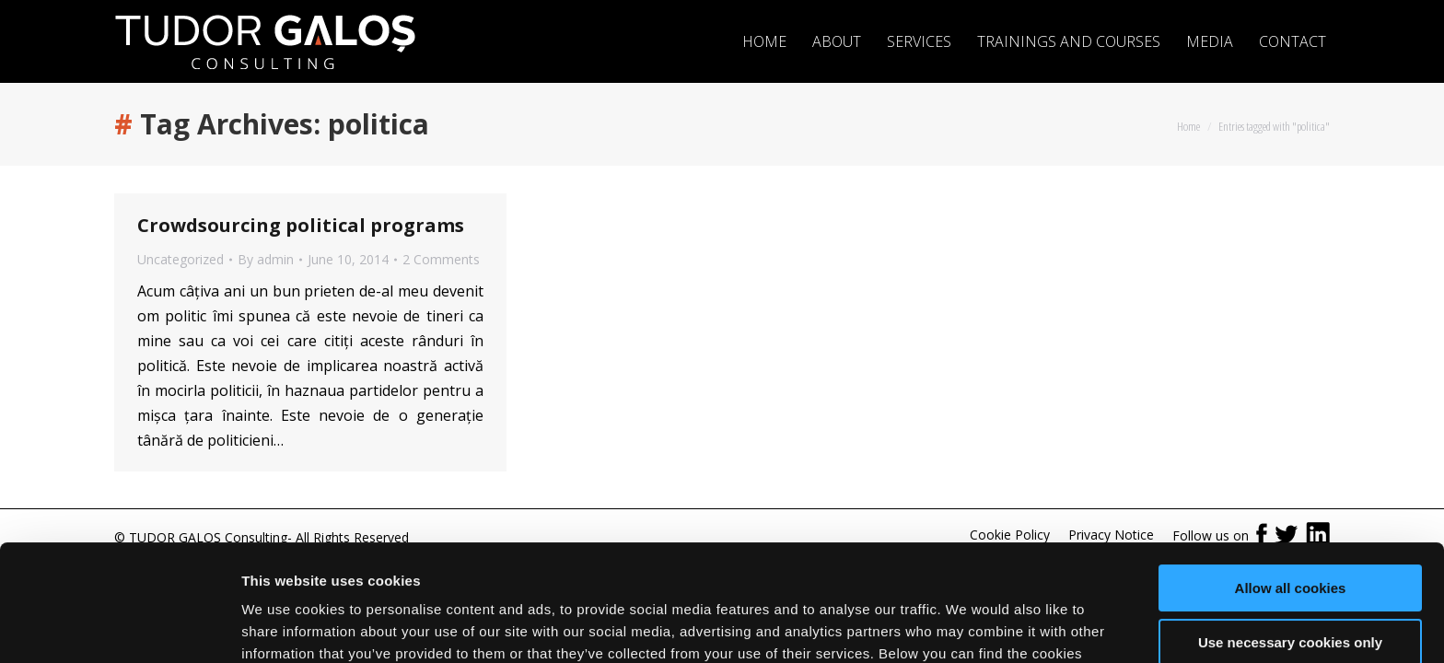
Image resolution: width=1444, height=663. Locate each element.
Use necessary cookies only (1290, 542)
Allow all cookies (1290, 488)
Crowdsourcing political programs (300, 225)
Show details (284, 626)
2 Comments (441, 259)
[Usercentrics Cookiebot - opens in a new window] (119, 627)
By (266, 259)
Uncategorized (180, 259)
